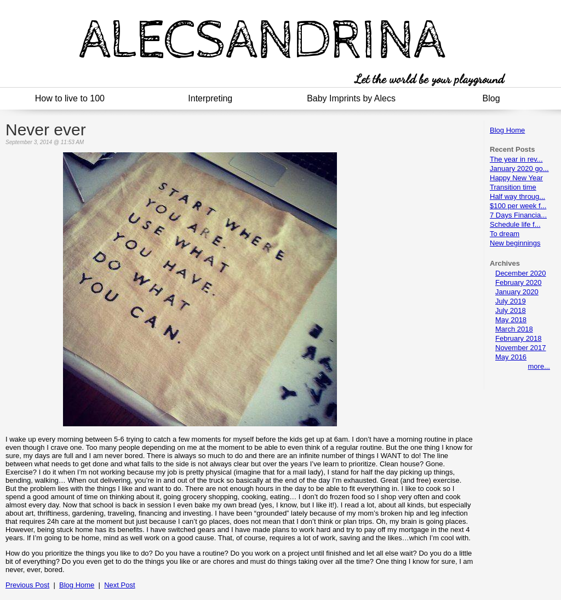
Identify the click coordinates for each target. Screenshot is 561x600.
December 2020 (520, 273)
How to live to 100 (70, 98)
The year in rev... (516, 159)
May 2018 (510, 320)
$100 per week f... (518, 206)
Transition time (513, 187)
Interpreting (210, 98)
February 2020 (518, 282)
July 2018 (510, 310)
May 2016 (510, 357)
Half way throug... (517, 196)
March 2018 (514, 329)
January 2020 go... (519, 168)
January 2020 (517, 292)
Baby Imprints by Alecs (351, 98)
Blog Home (507, 130)
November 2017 (520, 348)
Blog (491, 98)
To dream (504, 234)
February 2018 (518, 338)
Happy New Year (516, 178)
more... (539, 366)
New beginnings (515, 243)
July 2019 (510, 301)
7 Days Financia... (518, 215)
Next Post (119, 585)
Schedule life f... (515, 224)
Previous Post (27, 585)
